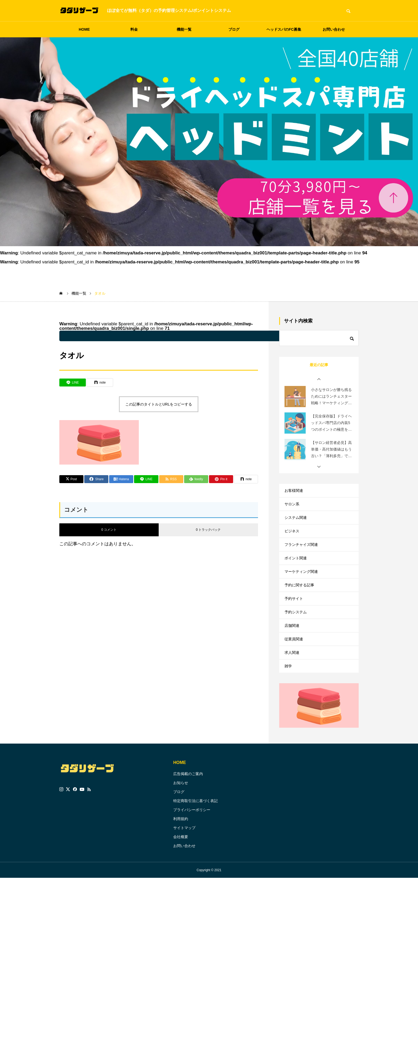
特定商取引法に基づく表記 (195, 838)
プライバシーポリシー (191, 847)
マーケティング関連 (303, 588)
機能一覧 (184, 29)
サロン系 (292, 508)
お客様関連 (295, 491)
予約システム (297, 637)
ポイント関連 (297, 572)
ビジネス (292, 540)
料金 (134, 29)
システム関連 (297, 524)
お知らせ (180, 820)
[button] (319, 379)
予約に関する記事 (301, 604)
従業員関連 (295, 669)
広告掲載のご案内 (188, 811)
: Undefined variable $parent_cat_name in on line (197, 336)
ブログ (233, 29)
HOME (84, 29)
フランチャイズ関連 (303, 556)
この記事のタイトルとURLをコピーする (158, 404)
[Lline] (72, 382)
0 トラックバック (208, 530)
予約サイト (295, 621)
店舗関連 (292, 653)
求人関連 (292, 685)
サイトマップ (184, 865)
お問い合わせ (334, 29)
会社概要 (180, 874)
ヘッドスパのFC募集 (283, 29)
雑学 (288, 701)
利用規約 (180, 856)
